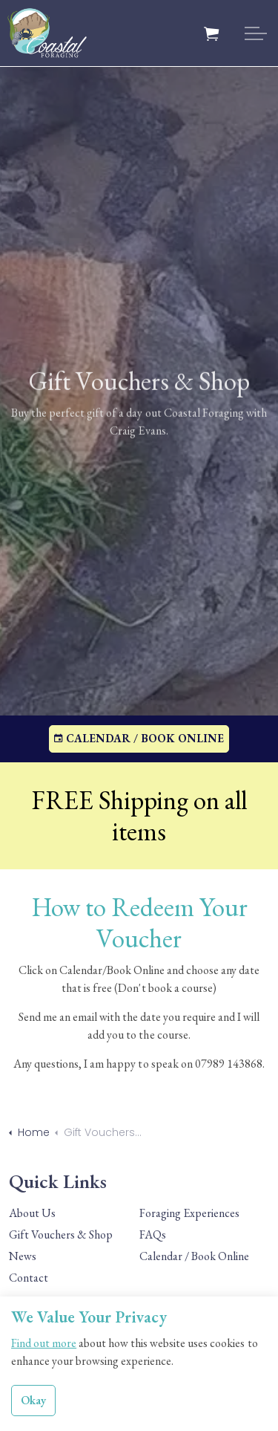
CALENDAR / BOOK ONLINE (139, 739)
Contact (28, 1277)
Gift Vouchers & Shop (61, 1234)
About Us (32, 1213)
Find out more (43, 1346)
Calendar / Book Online (194, 1256)
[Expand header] (256, 33)
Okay (33, 1403)
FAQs (152, 1234)
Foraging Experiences (189, 1213)
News (22, 1256)
